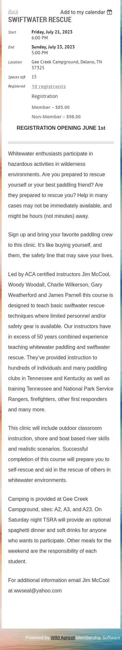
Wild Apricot (63, 637)
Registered (16, 86)
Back (13, 11)
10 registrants (49, 86)
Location (15, 62)
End (11, 47)
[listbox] (87, 12)
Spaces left (16, 76)
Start (12, 32)
